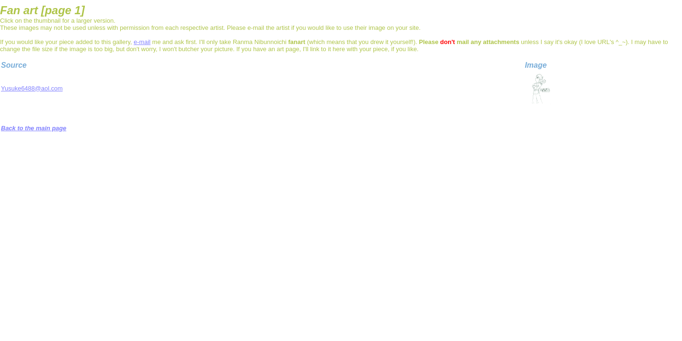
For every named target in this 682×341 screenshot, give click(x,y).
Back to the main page (33, 128)
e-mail (142, 41)
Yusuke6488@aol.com (32, 88)
